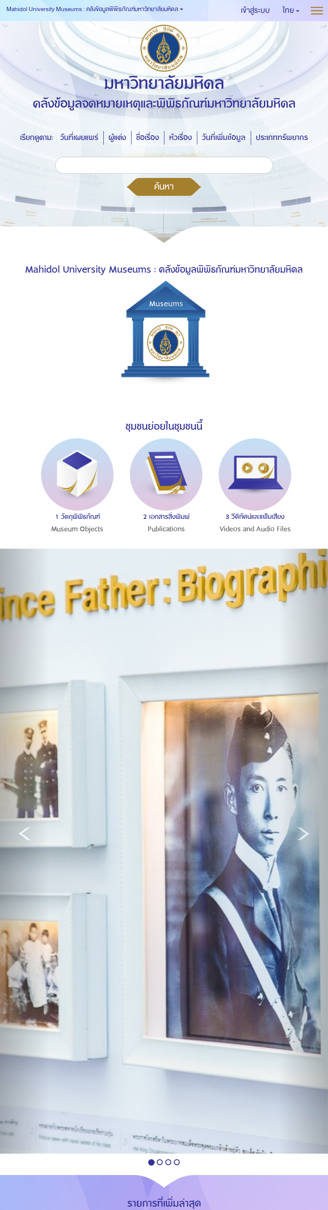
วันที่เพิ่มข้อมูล (224, 137)
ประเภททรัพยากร (282, 137)
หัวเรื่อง (180, 137)
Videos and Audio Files (255, 529)
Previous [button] (29, 483)
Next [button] (298, 483)
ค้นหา (164, 186)
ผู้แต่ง (117, 137)
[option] (75, 504)
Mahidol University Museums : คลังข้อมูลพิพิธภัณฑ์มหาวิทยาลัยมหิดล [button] (94, 9)
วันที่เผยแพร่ (79, 137)
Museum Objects (77, 529)
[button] (291, 10)
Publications (166, 529)
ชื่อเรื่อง (147, 137)
